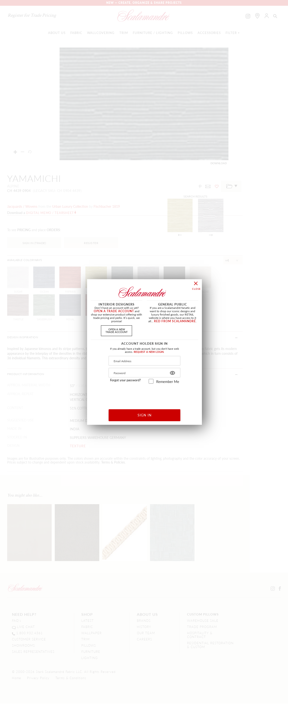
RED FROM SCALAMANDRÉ (175, 321)
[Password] (144, 372)
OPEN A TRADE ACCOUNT (114, 311)
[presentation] (145, 395)
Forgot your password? (125, 380)
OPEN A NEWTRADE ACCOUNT (116, 330)
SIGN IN (145, 415)
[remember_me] (151, 381)
